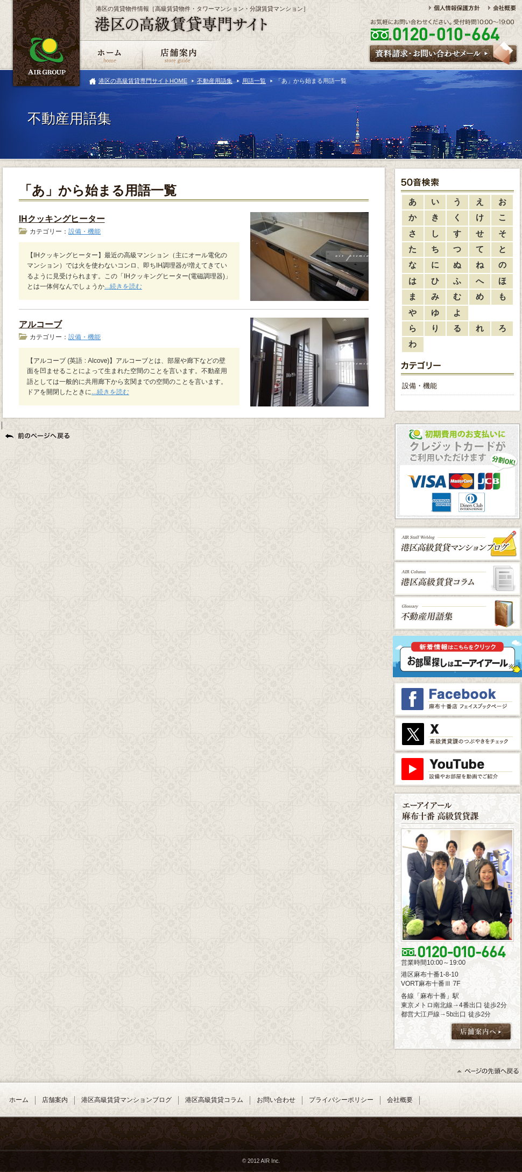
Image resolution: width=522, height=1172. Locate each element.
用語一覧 (254, 81)
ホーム (19, 1100)
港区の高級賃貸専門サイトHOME (142, 81)
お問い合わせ (276, 1100)
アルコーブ (40, 324)
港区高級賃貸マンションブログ (126, 1100)
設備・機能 (84, 231)
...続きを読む (123, 286)
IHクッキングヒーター (62, 218)
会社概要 (400, 1100)
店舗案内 (55, 1100)
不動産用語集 (214, 81)
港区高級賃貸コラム (214, 1100)
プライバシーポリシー (341, 1100)
